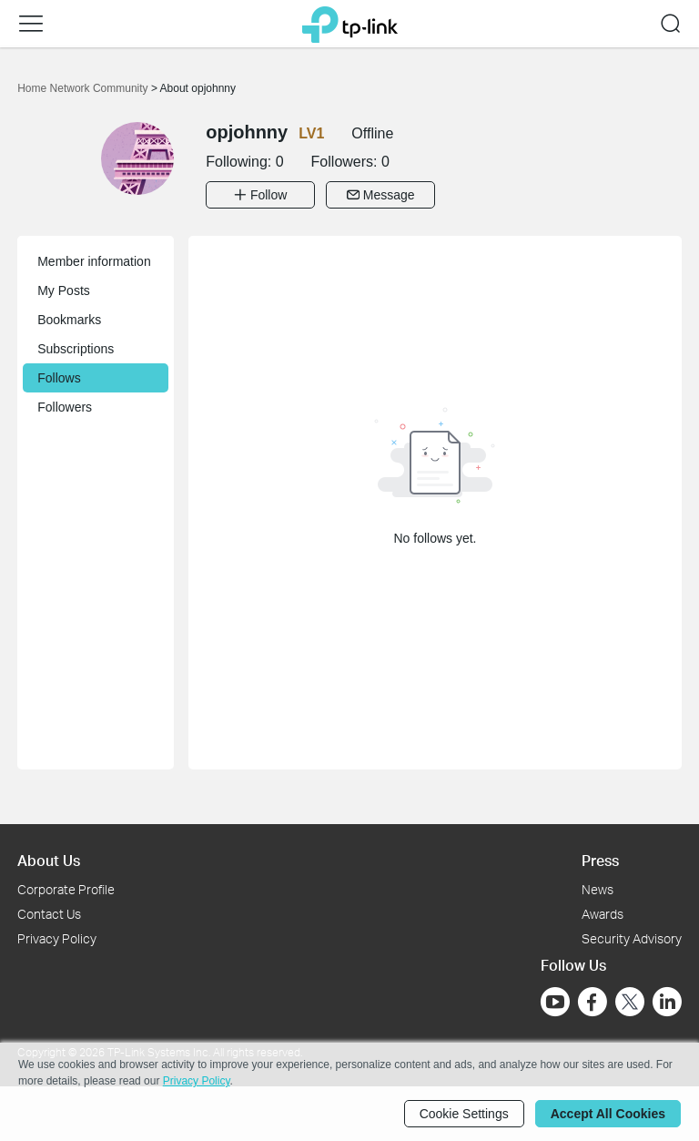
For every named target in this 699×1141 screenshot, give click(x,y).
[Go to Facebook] (592, 1001)
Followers (64, 407)
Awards (602, 914)
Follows (58, 378)
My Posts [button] (63, 290)
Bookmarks (69, 319)
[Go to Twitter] (629, 1003)
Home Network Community (84, 88)
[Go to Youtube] (555, 1001)
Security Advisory (632, 938)
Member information (94, 261)
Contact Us (49, 914)
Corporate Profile (66, 889)
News (597, 889)
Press (600, 860)
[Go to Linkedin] (667, 1001)
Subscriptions (75, 348)
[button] (31, 23)
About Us (48, 860)
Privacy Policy (56, 938)
